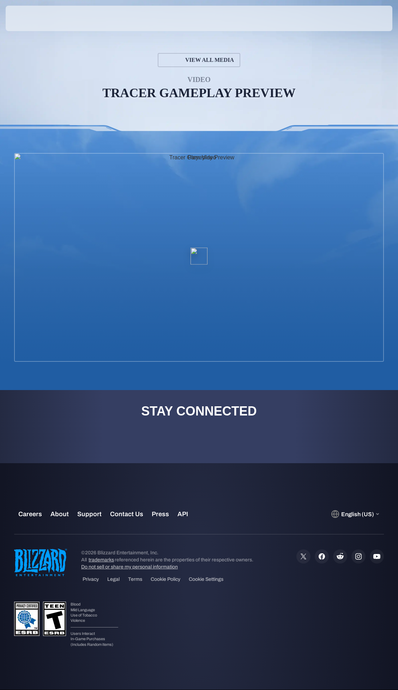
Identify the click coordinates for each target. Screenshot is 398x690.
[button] (371, 18)
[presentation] (27, 18)
